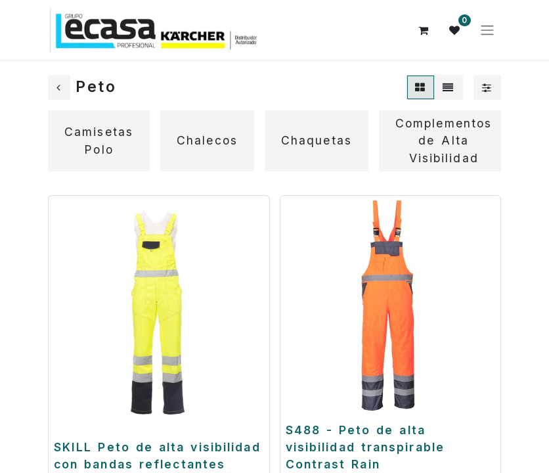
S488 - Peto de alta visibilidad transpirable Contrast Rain (365, 447)
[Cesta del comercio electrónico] (423, 30)
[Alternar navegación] (487, 30)
